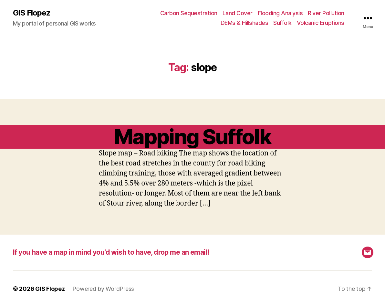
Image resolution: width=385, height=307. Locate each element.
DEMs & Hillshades (244, 22)
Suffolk (282, 22)
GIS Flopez (31, 13)
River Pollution (326, 13)
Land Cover (238, 13)
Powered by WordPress (103, 288)
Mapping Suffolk (192, 136)
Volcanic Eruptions (320, 22)
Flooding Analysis (280, 13)
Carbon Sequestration (188, 13)
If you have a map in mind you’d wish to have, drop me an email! (111, 252)
